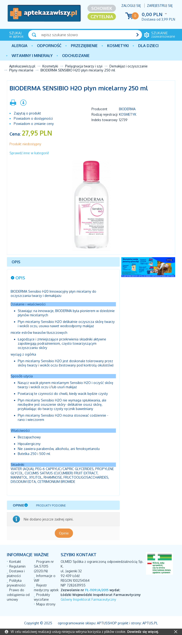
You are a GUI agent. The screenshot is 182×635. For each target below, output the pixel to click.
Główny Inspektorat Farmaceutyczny (88, 599)
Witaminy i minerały (32, 55)
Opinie (64, 533)
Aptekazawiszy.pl (22, 66)
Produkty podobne (51, 505)
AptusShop (107, 623)
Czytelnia (102, 16)
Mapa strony (45, 604)
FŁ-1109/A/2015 (97, 590)
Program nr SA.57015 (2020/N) (44, 566)
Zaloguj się (131, 6)
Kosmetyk (127, 114)
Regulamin (17, 566)
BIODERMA (127, 109)
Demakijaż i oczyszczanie (128, 66)
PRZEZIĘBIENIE (84, 45)
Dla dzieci (148, 45)
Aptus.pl (150, 623)
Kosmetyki (118, 45)
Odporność (49, 45)
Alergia (19, 45)
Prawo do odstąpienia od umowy (18, 594)
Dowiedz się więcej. (143, 632)
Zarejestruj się (160, 6)
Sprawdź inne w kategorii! (29, 153)
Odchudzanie (76, 55)
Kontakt (15, 562)
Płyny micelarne (21, 70)
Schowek (101, 8)
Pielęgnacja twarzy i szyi (83, 66)
